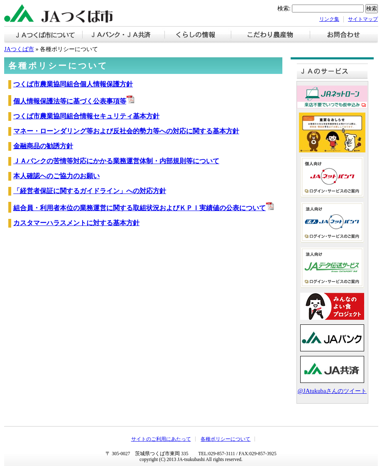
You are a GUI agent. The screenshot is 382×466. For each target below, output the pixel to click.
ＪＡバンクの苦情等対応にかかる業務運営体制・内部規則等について (116, 160)
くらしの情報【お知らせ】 (198, 35)
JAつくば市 (19, 49)
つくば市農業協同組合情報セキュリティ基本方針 (86, 116)
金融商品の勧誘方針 (43, 146)
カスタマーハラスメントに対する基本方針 (76, 222)
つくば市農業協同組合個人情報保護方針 (73, 84)
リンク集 (329, 19)
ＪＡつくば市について (43, 35)
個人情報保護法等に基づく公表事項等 (74, 101)
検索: (284, 8)
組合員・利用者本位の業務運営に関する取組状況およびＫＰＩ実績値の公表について (143, 207)
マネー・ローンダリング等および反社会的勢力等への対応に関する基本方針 (126, 131)
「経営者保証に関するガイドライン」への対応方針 (89, 190)
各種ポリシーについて (225, 439)
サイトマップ (363, 19)
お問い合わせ (344, 35)
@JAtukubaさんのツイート (332, 391)
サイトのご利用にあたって (161, 439)
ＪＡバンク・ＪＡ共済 (124, 35)
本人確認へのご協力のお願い (56, 175)
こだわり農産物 (270, 35)
